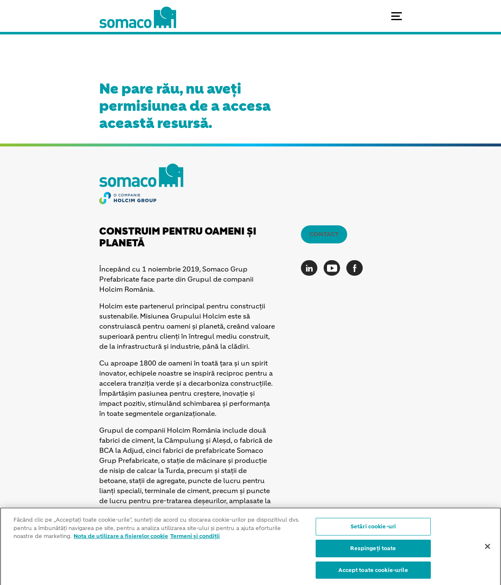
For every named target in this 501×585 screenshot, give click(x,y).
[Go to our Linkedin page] (311, 268)
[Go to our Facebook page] (356, 268)
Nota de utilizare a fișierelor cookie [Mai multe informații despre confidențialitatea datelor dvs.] (121, 538)
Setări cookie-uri (373, 529)
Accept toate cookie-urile (373, 572)
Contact (324, 234)
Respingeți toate (373, 550)
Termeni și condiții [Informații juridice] (195, 538)
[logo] (137, 25)
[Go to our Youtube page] (334, 268)
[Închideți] (487, 548)
